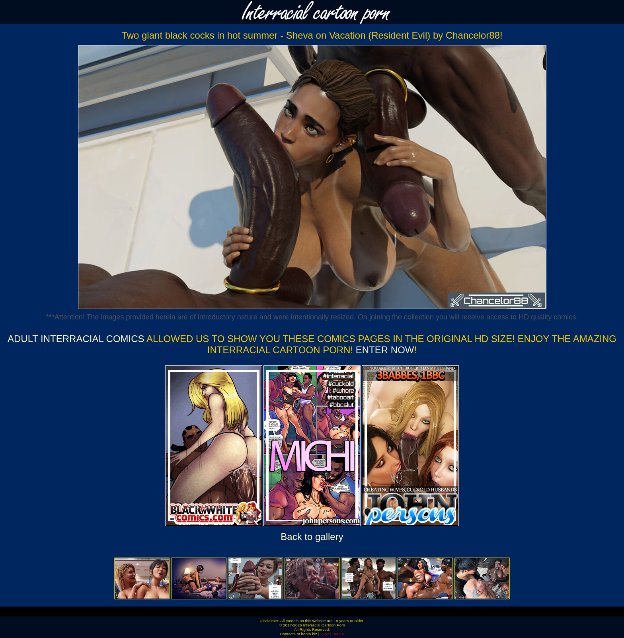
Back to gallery (312, 536)
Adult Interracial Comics (76, 338)
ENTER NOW (383, 349)
